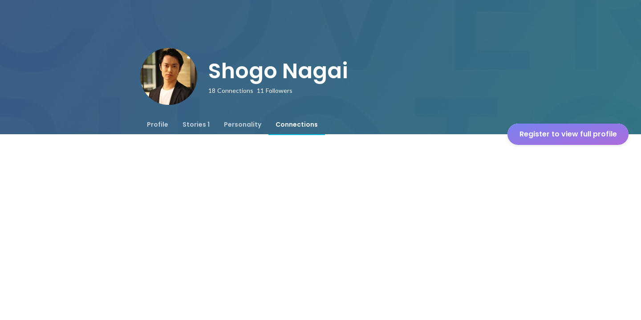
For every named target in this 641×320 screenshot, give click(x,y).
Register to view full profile (568, 134)
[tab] (157, 124)
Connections (297, 124)
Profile (157, 124)
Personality (242, 124)
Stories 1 (196, 124)
